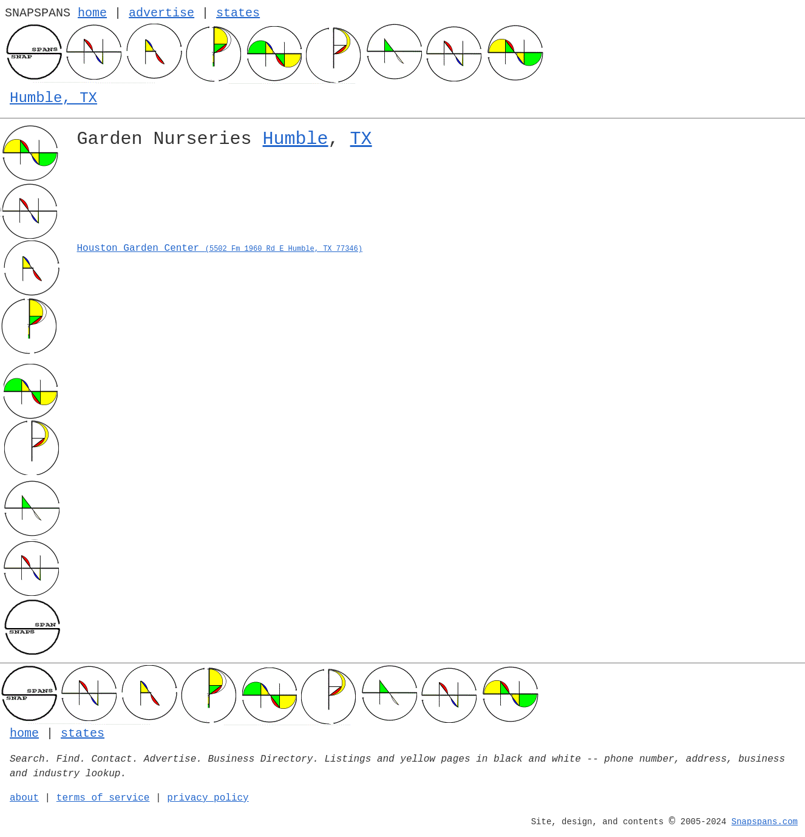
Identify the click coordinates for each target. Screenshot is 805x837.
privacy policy (207, 798)
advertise (161, 13)
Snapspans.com (765, 822)
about (24, 798)
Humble (295, 139)
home (92, 13)
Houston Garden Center (219, 248)
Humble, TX (53, 98)
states (238, 13)
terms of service (103, 798)
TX (361, 139)
